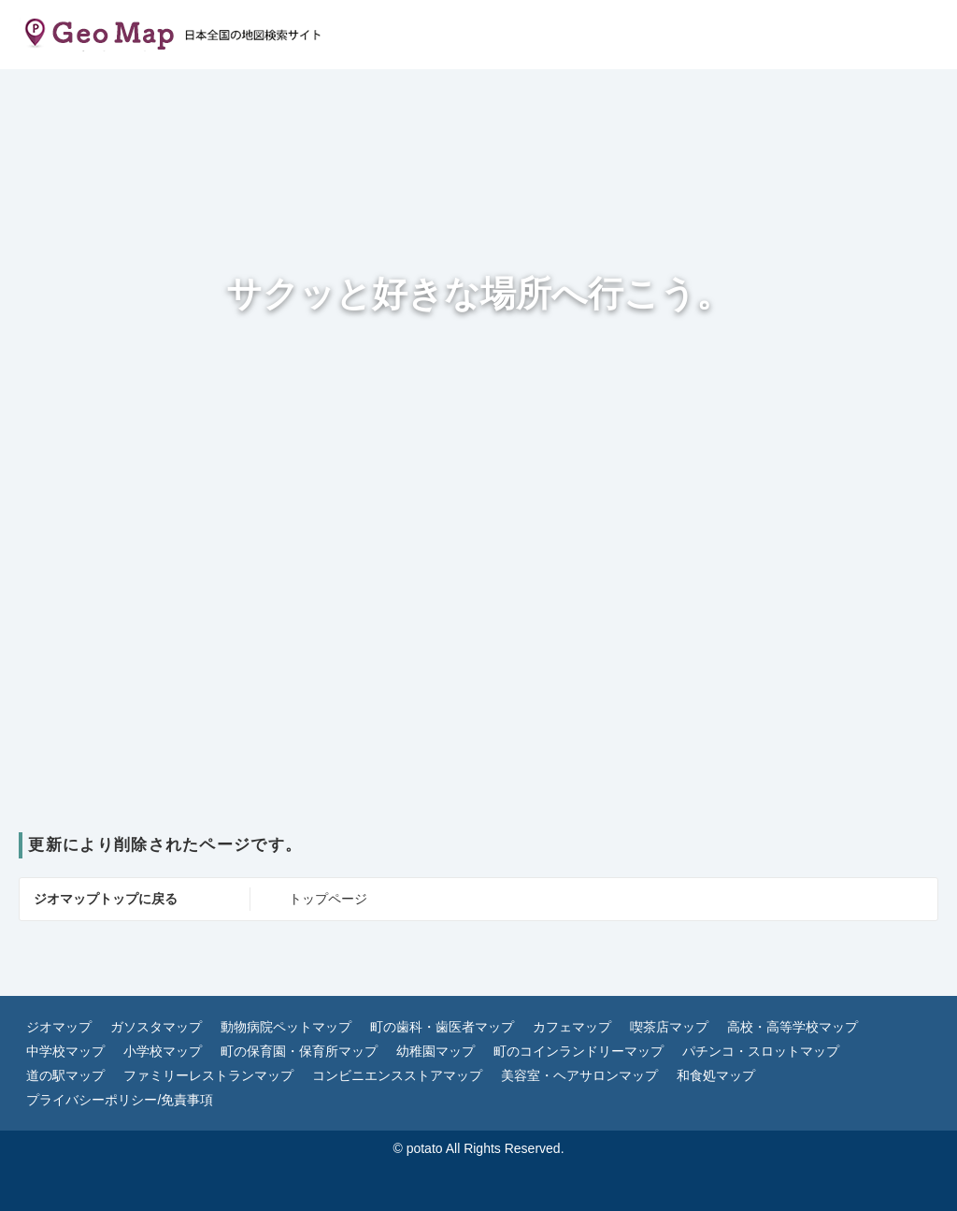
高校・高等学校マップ (792, 1026)
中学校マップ (65, 1051)
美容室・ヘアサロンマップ (579, 1075)
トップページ (328, 898)
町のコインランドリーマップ (578, 1051)
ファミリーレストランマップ (208, 1075)
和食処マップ (716, 1075)
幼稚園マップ (435, 1051)
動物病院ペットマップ (286, 1026)
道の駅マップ (65, 1075)
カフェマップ (572, 1026)
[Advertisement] (479, 692)
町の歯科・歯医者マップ (442, 1026)
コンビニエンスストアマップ (397, 1075)
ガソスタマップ (156, 1026)
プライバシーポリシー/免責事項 (119, 1099)
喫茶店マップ (669, 1026)
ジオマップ (59, 1026)
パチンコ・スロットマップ (760, 1051)
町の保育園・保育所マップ (299, 1051)
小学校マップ (162, 1051)
